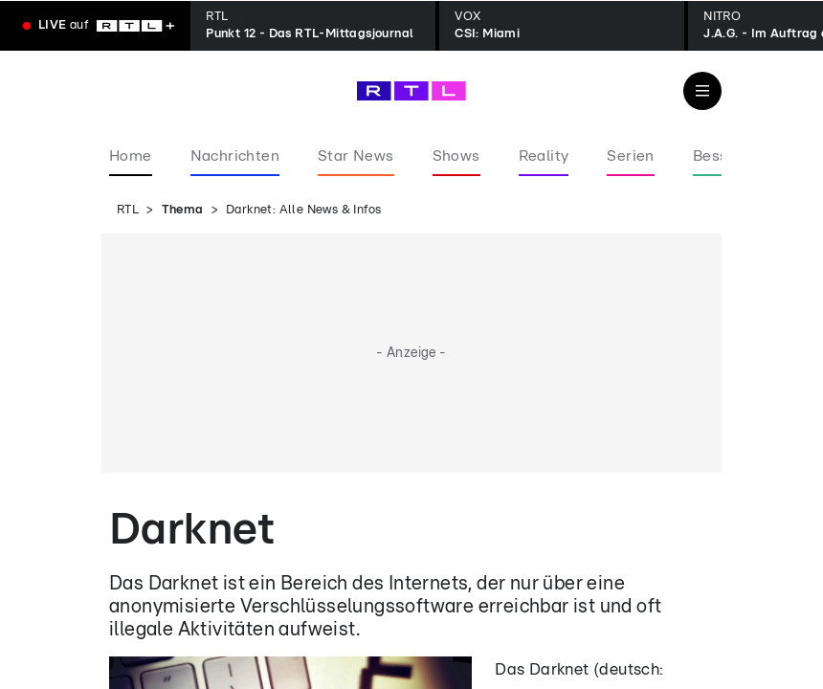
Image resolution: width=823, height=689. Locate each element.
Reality (544, 156)
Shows (456, 156)
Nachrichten (234, 156)
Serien (630, 156)
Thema (183, 210)
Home (130, 156)
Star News (356, 156)
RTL (128, 210)
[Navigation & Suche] (702, 91)
